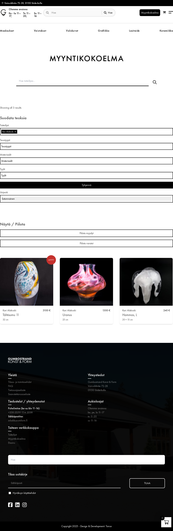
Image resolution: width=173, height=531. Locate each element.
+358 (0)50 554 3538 (20, 412)
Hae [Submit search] (108, 12)
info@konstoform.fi (17, 420)
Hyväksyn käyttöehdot (24, 493)
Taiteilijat (12, 434)
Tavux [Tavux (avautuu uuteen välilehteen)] (109, 526)
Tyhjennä (86, 185)
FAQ (10, 386)
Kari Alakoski (9, 310)
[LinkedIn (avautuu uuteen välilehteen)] (17, 505)
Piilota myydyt (86, 233)
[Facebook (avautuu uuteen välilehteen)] (10, 505)
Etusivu (11, 443)
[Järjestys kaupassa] (86, 199)
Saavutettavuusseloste (19, 394)
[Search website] (75, 12)
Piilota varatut (86, 243)
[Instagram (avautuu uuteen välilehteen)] (24, 505)
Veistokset (40, 30)
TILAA (147, 483)
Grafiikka (103, 30)
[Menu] (171, 12)
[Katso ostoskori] (164, 13)
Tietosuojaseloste (17, 390)
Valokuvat (72, 30)
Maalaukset (7, 30)
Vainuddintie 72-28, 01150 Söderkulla (23, 3)
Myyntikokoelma (16, 438)
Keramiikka (166, 30)
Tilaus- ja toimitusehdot (19, 382)
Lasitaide (134, 30)
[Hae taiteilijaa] (155, 82)
